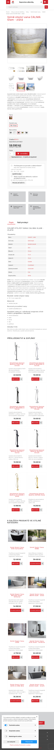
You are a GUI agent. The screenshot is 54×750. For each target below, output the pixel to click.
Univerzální (31, 268)
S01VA (29, 275)
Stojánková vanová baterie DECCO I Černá (17, 451)
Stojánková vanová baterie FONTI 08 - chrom (17, 364)
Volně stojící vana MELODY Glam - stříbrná (17, 595)
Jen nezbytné (11, 742)
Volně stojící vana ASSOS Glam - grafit (37, 685)
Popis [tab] (11, 222)
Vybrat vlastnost (35, 563)
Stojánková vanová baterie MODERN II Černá (17, 408)
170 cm (29, 251)
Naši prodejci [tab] (22, 222)
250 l (29, 247)
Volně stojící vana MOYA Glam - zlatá (37, 594)
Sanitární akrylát (32, 244)
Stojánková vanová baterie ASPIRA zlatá (37, 494)
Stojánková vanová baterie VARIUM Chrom (37, 408)
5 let (29, 272)
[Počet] (11, 153)
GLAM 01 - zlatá (32, 237)
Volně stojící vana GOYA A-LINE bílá (17, 685)
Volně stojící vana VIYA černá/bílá (17, 548)
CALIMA (30, 261)
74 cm (29, 254)
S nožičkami (31, 265)
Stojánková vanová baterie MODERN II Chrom (37, 364)
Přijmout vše (29, 742)
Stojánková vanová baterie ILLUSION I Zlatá (17, 495)
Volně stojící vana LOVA (17, 641)
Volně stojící (31, 240)
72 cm (29, 258)
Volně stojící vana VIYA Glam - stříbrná (37, 641)
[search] (46, 7)
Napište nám (16, 174)
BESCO (16, 139)
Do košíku (22, 154)
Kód (10, 142)
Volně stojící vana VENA (37, 548)
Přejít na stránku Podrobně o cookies (20, 745)
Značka (11, 139)
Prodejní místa (18, 183)
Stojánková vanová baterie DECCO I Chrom (37, 451)
